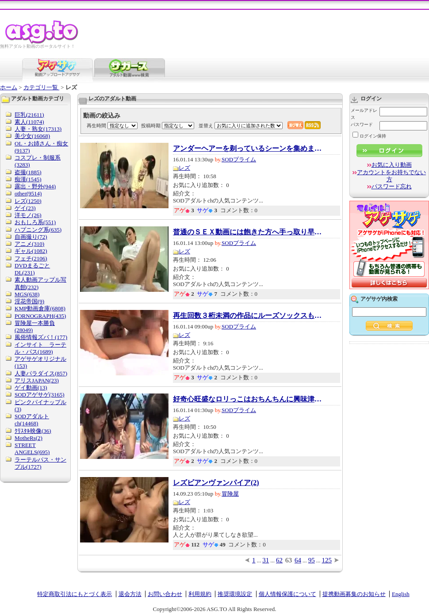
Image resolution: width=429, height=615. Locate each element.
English (401, 594)
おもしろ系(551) (35, 222)
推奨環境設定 (235, 594)
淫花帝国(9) (29, 301)
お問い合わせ (165, 594)
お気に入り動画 (392, 164)
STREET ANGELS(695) (32, 448)
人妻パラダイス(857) (41, 373)
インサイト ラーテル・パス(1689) (40, 348)
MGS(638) (27, 294)
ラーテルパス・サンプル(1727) (40, 463)
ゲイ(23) (25, 208)
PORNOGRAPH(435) (40, 316)
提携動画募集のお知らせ (354, 594)
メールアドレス (364, 114)
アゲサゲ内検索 (379, 299)
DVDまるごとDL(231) (32, 269)
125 (327, 560)
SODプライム (239, 159)
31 (265, 560)
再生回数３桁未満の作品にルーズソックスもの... (248, 315)
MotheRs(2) (28, 438)
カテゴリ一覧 (41, 87)
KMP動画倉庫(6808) (40, 308)
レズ (184, 167)
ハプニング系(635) (38, 229)
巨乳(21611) (29, 114)
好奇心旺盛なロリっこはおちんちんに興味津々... (248, 399)
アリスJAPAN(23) (37, 380)
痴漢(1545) (28, 179)
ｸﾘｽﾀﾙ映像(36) (33, 431)
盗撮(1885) (28, 172)
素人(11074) (29, 121)
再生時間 (96, 125)
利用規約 (199, 594)
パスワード (362, 124)
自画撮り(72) (31, 236)
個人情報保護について (287, 594)
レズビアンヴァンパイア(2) (216, 482)
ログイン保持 (369, 136)
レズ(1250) (28, 201)
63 (288, 560)
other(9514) (28, 193)
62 (279, 560)
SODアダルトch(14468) (32, 420)
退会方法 (130, 594)
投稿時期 (151, 125)
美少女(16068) (32, 136)
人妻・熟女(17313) (38, 129)
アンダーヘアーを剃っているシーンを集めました (248, 148)
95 (311, 560)
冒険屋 (230, 493)
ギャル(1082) (31, 251)
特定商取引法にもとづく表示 (74, 594)
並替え (206, 125)
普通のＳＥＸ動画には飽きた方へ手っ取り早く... (248, 232)
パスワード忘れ (392, 186)
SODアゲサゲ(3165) (40, 394)
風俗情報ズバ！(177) (41, 337)
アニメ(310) (29, 244)
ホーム (8, 87)
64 (298, 560)
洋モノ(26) (28, 215)
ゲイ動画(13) (31, 387)
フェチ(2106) (31, 258)
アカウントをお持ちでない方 (391, 176)
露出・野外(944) (35, 186)
